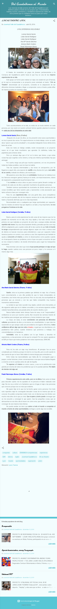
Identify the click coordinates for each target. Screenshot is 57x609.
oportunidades (20, 461)
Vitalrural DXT (7, 574)
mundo (10, 461)
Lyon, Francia (13, 465)
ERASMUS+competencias (28, 453)
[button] (54, 21)
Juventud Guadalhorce (29, 457)
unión (40, 461)
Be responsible (7, 526)
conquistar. (6, 453)
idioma (10, 457)
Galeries (33, 605)
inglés (17, 457)
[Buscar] (54, 4)
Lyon (4, 461)
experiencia (43, 453)
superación (32, 461)
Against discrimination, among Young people (17, 550)
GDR (4, 457)
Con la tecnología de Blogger (28, 601)
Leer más (51, 544)
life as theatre (44, 457)
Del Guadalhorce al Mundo (28, 4)
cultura (15, 453)
